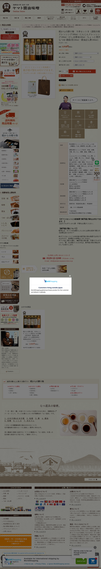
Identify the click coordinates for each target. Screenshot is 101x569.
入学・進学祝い (13, 393)
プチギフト (75, 388)
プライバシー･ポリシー (10, 529)
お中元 (52, 388)
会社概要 (6, 519)
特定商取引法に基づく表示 (11, 524)
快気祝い (32, 393)
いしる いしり (4, 224)
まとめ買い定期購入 (96, 18)
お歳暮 (53, 25)
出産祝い (11, 390)
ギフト (84, 18)
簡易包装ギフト (55, 390)
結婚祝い (11, 388)
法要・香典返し (34, 395)
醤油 (3, 211)
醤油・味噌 (28, 18)
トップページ (25, 25)
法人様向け (75, 395)
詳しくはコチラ (41, 498)
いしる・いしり (23, 491)
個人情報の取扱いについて (11, 526)
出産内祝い (33, 390)
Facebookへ (11, 371)
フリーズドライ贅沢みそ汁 (50, 18)
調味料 (39, 18)
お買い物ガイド (69, 12)
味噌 (3, 205)
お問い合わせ (68, 10)
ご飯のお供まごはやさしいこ (61, 18)
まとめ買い (6, 491)
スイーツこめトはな (73, 18)
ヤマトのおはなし (8, 521)
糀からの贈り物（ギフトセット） (40, 25)
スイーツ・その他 (23, 496)
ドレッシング (6, 231)
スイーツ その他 (4, 237)
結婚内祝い (33, 388)
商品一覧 (5, 18)
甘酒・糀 (16, 18)
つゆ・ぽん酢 (6, 218)
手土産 (73, 390)
